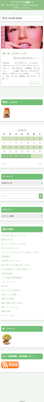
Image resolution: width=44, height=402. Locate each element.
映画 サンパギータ (10, 307)
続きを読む (35, 83)
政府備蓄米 (6, 257)
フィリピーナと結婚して (22, 2)
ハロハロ (38, 58)
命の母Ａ (5, 286)
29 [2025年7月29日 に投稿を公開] (16, 156)
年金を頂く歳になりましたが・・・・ (17, 235)
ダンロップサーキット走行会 (13, 244)
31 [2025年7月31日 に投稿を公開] (28, 156)
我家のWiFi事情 (7, 299)
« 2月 (3, 164)
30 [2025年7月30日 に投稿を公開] (22, 156)
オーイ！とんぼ (7, 316)
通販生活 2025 (7, 240)
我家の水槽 (6, 311)
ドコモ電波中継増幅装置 (11, 278)
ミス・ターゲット (8, 282)
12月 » (40, 164)
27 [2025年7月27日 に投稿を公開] (4, 156)
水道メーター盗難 (8, 295)
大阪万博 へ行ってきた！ (11, 261)
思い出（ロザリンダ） (15, 53)
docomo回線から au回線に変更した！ (16, 269)
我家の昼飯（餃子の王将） (12, 303)
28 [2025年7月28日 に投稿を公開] (10, 156)
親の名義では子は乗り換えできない (16, 265)
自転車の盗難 (6, 273)
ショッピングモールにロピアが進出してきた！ (21, 252)
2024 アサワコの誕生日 (10, 290)
